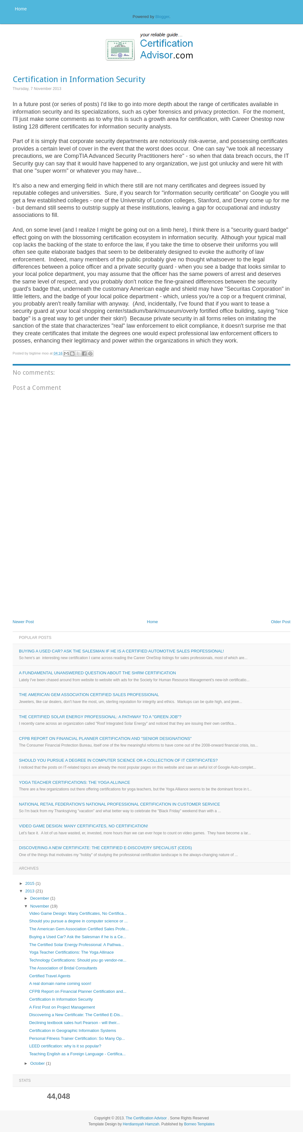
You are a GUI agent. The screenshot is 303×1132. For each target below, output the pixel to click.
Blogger (162, 16)
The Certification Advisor (146, 1118)
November (40, 906)
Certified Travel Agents (49, 976)
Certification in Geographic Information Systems (72, 1030)
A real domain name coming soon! (60, 983)
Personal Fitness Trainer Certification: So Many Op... (77, 1038)
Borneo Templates (199, 1124)
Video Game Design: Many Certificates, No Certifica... (78, 913)
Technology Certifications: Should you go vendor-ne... (77, 960)
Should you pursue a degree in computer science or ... (78, 921)
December (40, 898)
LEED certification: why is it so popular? (65, 1046)
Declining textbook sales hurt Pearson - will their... (74, 1022)
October (38, 1063)
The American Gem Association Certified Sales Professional (89, 694)
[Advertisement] (60, 571)
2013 (30, 891)
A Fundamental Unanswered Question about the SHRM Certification (97, 672)
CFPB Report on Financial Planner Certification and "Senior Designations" (105, 738)
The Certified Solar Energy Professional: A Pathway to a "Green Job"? (100, 716)
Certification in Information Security (61, 999)
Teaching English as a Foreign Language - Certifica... (77, 1054)
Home (21, 8)
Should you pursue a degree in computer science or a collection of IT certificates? (118, 760)
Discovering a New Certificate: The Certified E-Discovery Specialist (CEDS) (105, 847)
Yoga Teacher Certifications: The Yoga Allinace (74, 782)
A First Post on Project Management (62, 1007)
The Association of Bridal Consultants (63, 968)
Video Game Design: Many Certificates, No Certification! (83, 826)
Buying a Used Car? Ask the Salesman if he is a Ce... (77, 936)
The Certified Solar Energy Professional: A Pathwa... (76, 944)
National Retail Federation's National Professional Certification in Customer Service (119, 804)
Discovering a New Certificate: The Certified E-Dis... (76, 1014)
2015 (30, 883)
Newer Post (23, 621)
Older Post (280, 621)
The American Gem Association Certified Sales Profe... (78, 928)
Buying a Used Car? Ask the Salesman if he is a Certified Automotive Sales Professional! (121, 651)
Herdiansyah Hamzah (141, 1124)
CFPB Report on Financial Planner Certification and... (77, 991)
